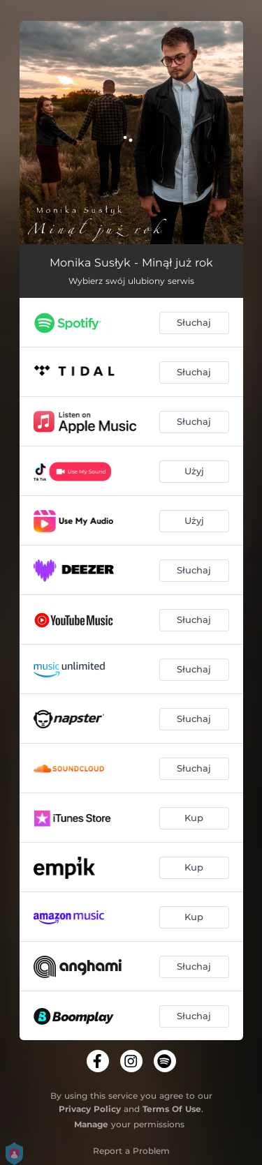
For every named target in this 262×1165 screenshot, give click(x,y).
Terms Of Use (172, 1109)
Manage (91, 1124)
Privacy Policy (90, 1109)
